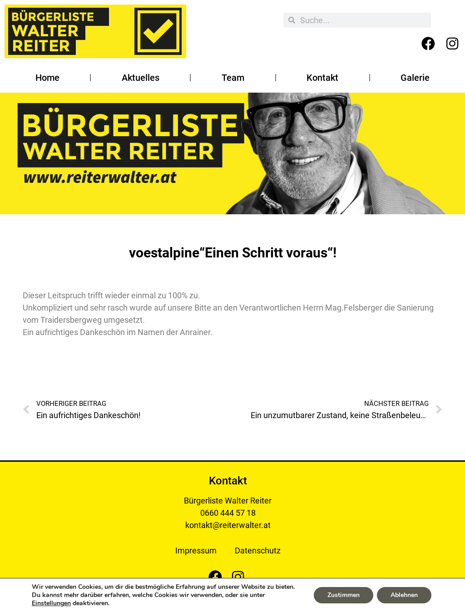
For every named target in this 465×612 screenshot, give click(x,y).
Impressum (196, 550)
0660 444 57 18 (228, 513)
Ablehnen (404, 595)
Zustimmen (343, 595)
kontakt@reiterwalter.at (228, 525)
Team (233, 77)
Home (47, 77)
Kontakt (322, 77)
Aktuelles (140, 77)
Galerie (415, 77)
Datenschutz (258, 550)
